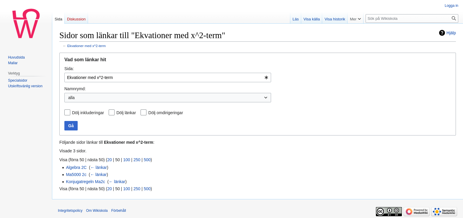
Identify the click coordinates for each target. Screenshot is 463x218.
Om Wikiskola (96, 211)
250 (136, 159)
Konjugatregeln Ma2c (85, 181)
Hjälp (451, 32)
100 (126, 159)
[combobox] (167, 77)
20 (109, 159)
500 (147, 159)
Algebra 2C (76, 167)
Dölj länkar (126, 112)
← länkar (98, 167)
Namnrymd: (75, 88)
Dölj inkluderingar (88, 112)
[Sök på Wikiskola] (412, 18)
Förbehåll (118, 211)
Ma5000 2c (76, 174)
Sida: (69, 68)
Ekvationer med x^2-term (86, 46)
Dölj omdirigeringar (165, 112)
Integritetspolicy (70, 211)
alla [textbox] (71, 97)
